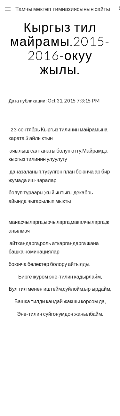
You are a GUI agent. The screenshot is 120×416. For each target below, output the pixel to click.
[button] (7, 9)
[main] (60, 48)
